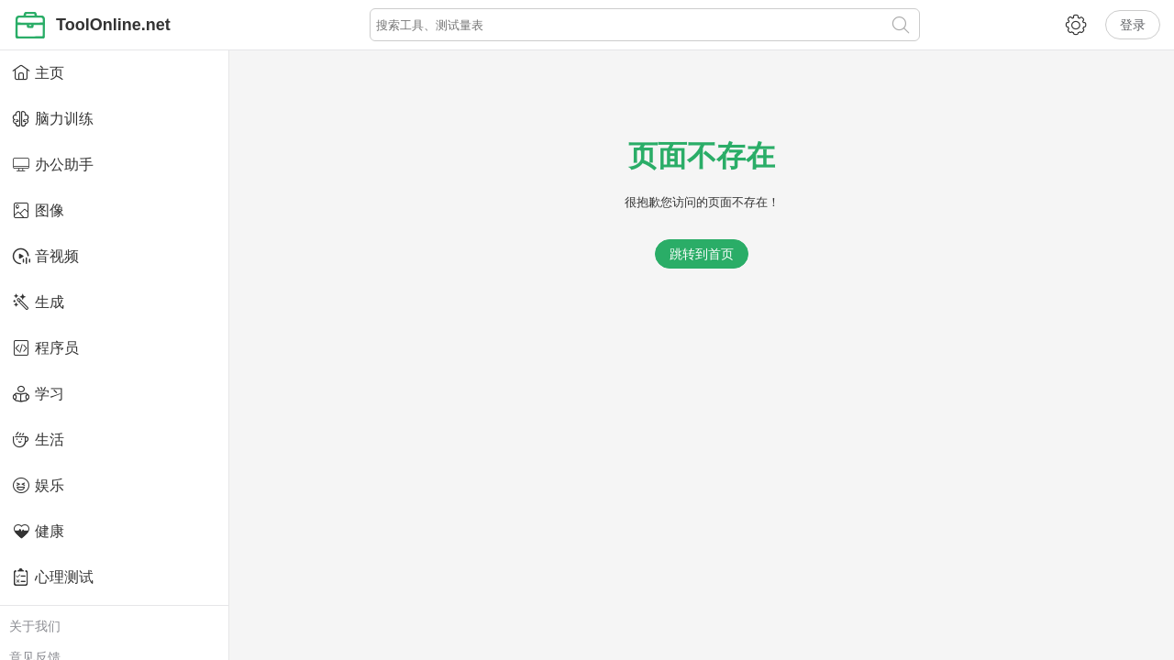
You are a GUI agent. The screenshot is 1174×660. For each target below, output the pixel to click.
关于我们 (35, 626)
